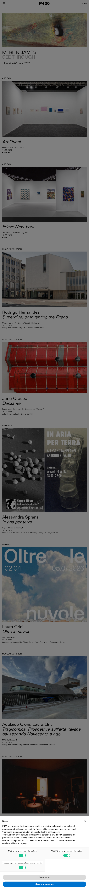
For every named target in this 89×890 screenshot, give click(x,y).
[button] (85, 821)
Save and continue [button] (44, 884)
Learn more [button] (44, 877)
